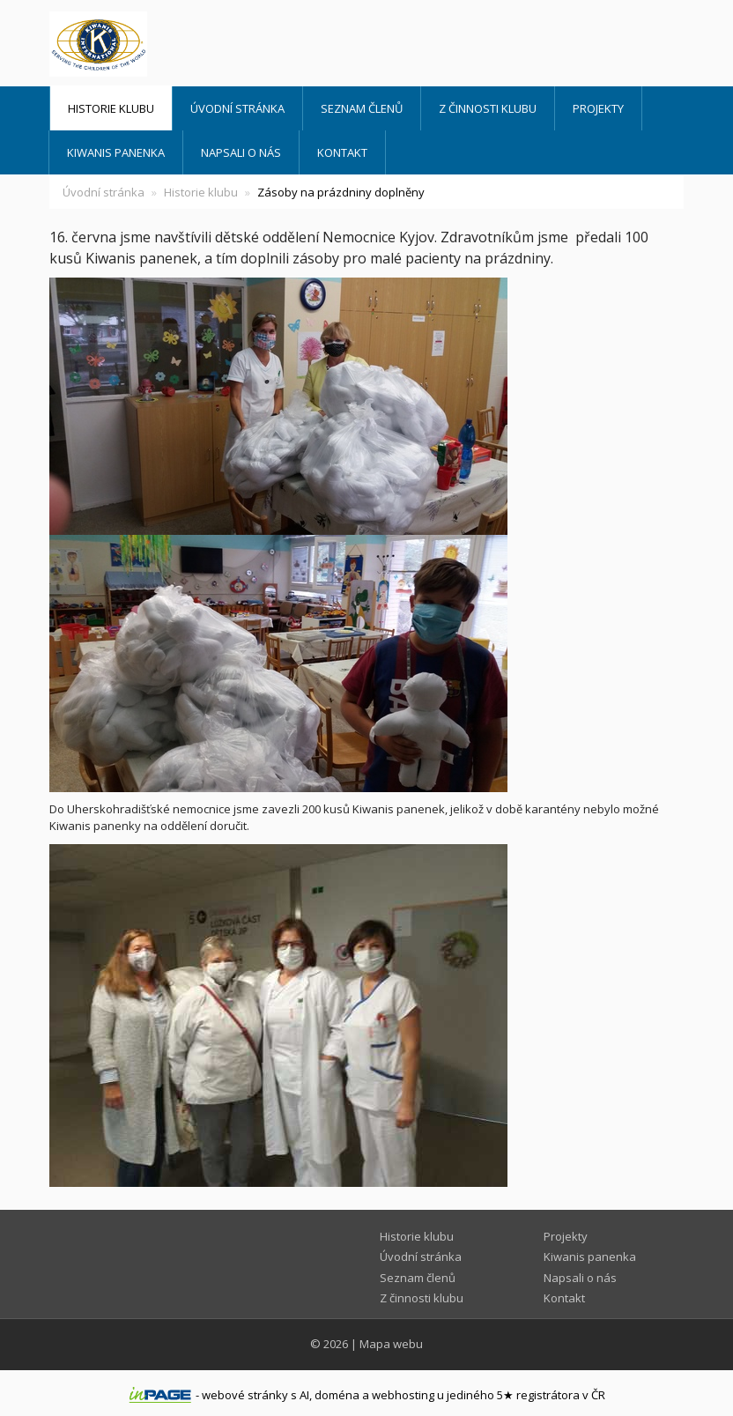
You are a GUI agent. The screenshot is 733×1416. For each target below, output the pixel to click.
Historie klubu (111, 108)
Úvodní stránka (237, 108)
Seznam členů (362, 108)
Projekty (598, 108)
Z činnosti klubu (488, 108)
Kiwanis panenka (116, 152)
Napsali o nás (241, 152)
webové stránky (245, 1395)
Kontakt (342, 152)
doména (337, 1395)
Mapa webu (391, 1344)
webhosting (403, 1395)
